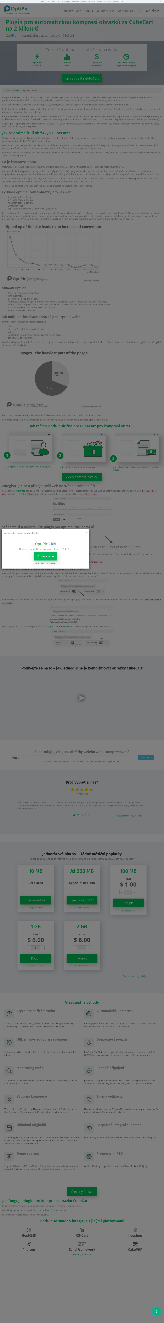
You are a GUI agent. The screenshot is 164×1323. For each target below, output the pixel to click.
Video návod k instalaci (45, 563)
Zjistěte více (45, 556)
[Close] (86, 532)
